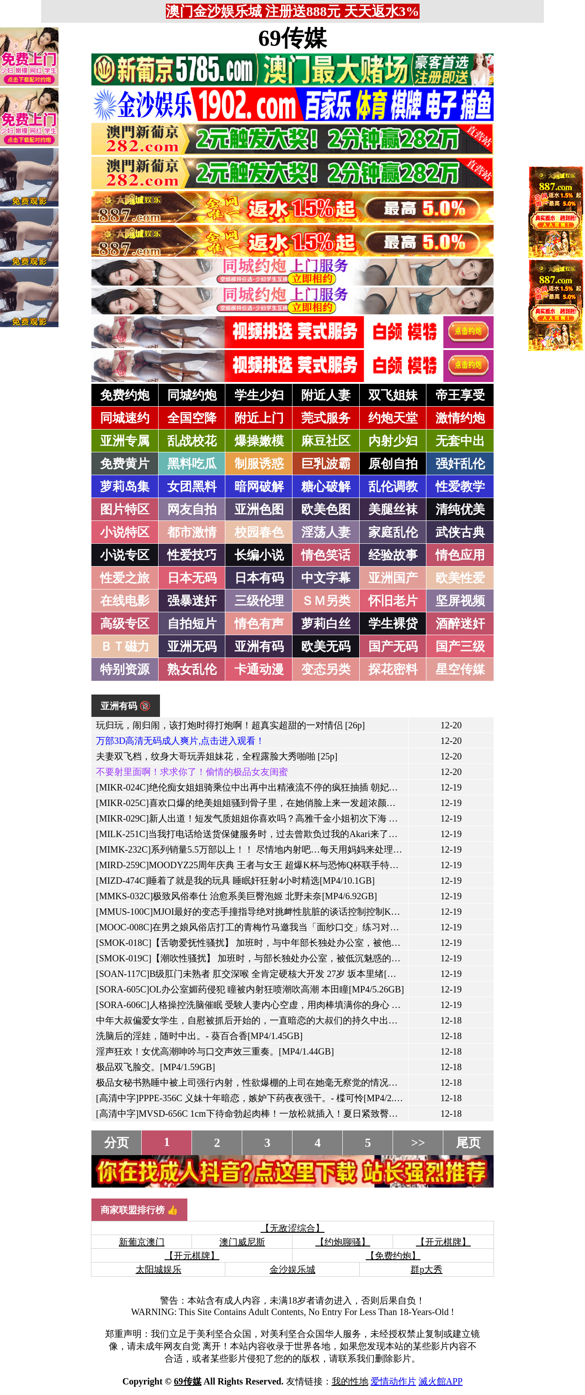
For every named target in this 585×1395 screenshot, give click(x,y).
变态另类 (326, 669)
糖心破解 (326, 486)
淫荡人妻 (326, 532)
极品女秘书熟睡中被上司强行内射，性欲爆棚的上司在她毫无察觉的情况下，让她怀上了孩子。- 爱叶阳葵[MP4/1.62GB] (336, 1082)
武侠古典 (460, 532)
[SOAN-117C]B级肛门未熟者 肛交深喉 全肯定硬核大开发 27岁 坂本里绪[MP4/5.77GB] (267, 974)
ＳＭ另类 (326, 601)
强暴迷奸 (192, 601)
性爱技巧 (192, 555)
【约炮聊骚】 (342, 1242)
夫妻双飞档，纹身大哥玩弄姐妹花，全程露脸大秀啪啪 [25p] (216, 756)
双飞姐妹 (393, 395)
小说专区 (124, 555)
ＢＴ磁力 (124, 646)
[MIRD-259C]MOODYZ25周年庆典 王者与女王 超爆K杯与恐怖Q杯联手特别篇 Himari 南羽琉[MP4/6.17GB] (308, 865)
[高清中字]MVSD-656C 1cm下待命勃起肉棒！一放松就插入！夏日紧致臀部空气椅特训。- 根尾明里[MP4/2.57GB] (323, 1114)
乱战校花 (192, 441)
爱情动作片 (393, 1381)
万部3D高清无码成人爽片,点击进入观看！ (180, 741)
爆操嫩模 (259, 441)
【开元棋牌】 (443, 1242)
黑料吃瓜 (192, 464)
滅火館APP (441, 1381)
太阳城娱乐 (158, 1269)
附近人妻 (326, 395)
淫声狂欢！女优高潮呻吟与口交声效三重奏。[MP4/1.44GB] (215, 1051)
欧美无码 (326, 646)
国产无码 (393, 646)
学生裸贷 (393, 624)
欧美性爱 (460, 578)
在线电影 (124, 601)
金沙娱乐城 (292, 1269)
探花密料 (393, 669)
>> (418, 1143)
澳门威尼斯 (242, 1242)
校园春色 (259, 532)
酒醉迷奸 (460, 624)
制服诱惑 (259, 464)
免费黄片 (124, 464)
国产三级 (460, 646)
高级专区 (124, 624)
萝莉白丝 (326, 624)
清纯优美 (460, 509)
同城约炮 (192, 395)
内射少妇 (393, 441)
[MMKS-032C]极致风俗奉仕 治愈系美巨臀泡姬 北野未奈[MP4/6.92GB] (236, 896)
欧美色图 (326, 509)
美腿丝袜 (393, 509)
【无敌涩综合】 (292, 1228)
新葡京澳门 (142, 1242)
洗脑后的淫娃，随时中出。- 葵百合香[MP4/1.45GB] (199, 1036)
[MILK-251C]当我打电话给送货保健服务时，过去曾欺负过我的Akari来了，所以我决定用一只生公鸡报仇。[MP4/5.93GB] (338, 834)
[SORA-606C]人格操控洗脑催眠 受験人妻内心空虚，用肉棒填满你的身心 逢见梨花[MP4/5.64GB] (289, 1005)
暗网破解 (259, 486)
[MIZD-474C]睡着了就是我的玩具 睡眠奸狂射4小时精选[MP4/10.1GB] (235, 880)
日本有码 (259, 578)
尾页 (468, 1143)
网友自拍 (192, 509)
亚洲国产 (393, 578)
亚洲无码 (192, 646)
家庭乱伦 (393, 532)
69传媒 (292, 38)
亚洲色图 (259, 509)
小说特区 (124, 532)
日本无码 (192, 578)
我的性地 (350, 1381)
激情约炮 (460, 418)
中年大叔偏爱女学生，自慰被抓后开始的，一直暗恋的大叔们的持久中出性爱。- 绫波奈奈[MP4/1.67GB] (304, 1020)
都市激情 (192, 532)
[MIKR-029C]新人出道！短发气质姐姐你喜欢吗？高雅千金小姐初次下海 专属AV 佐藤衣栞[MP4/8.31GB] (304, 818)
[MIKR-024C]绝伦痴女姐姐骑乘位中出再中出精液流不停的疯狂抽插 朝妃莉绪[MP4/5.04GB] (279, 787)
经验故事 (393, 555)
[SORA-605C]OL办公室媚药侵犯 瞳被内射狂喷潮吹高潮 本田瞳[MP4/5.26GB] (250, 989)
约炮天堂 (393, 418)
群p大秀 (426, 1269)
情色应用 (460, 555)
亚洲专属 (124, 441)
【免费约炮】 (393, 1256)
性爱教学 (460, 486)
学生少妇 (259, 395)
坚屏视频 (460, 601)
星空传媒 (460, 669)
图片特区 (124, 509)
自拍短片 (192, 624)
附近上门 (259, 418)
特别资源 (124, 669)
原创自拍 (393, 464)
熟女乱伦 (192, 669)
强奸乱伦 (460, 464)
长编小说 (259, 555)
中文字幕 (326, 578)
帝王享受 (460, 395)
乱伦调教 (393, 486)
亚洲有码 (259, 646)
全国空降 (192, 418)
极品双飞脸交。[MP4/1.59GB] (155, 1067)
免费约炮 (124, 395)
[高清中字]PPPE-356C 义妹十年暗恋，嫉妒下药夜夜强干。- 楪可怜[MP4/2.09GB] (257, 1098)
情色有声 (259, 624)
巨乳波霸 (326, 464)
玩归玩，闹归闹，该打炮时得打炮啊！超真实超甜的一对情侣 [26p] (230, 725)
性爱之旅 (124, 578)
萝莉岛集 (124, 486)
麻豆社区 (326, 441)
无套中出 (460, 441)
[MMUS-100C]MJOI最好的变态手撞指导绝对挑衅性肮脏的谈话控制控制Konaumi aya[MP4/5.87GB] (292, 912)
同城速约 (124, 418)
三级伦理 (259, 601)
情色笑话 (326, 555)
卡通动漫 (259, 669)
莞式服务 (326, 418)
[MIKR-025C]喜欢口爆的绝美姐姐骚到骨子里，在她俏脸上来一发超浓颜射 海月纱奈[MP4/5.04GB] (292, 803)
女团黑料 (192, 486)
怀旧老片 (393, 601)
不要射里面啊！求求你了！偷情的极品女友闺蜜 (192, 772)
